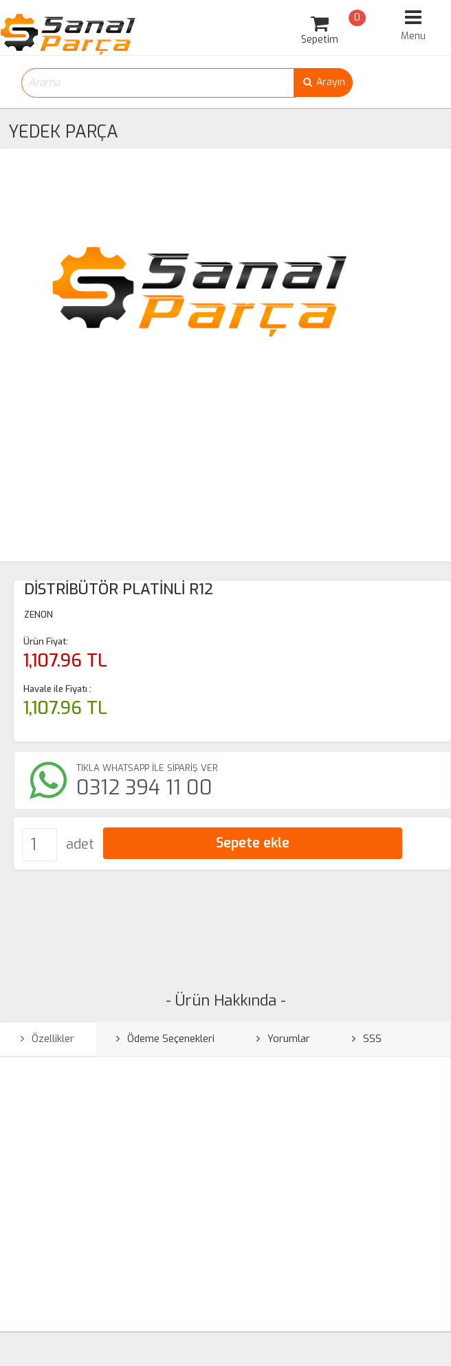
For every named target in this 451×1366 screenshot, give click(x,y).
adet (80, 844)
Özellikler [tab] (47, 1038)
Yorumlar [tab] (283, 1038)
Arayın (323, 82)
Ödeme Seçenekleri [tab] (165, 1038)
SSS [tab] (367, 1038)
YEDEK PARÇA (63, 131)
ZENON (38, 614)
